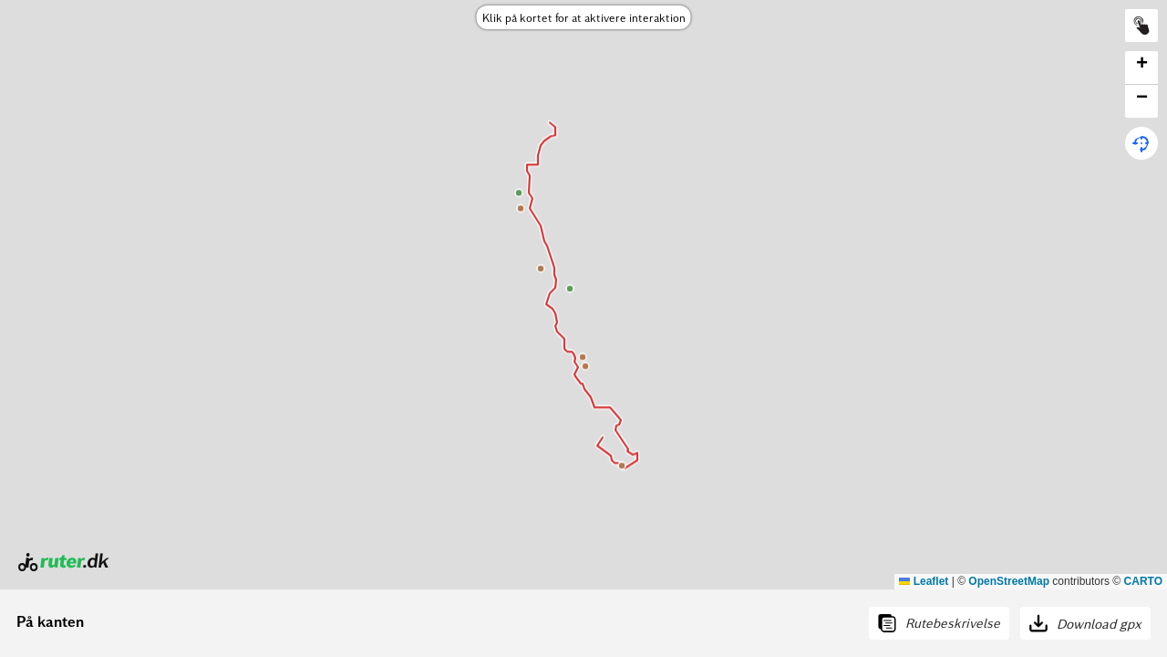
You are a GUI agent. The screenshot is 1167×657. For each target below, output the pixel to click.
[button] (1141, 68)
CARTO (1143, 581)
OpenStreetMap (1008, 581)
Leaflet (923, 581)
